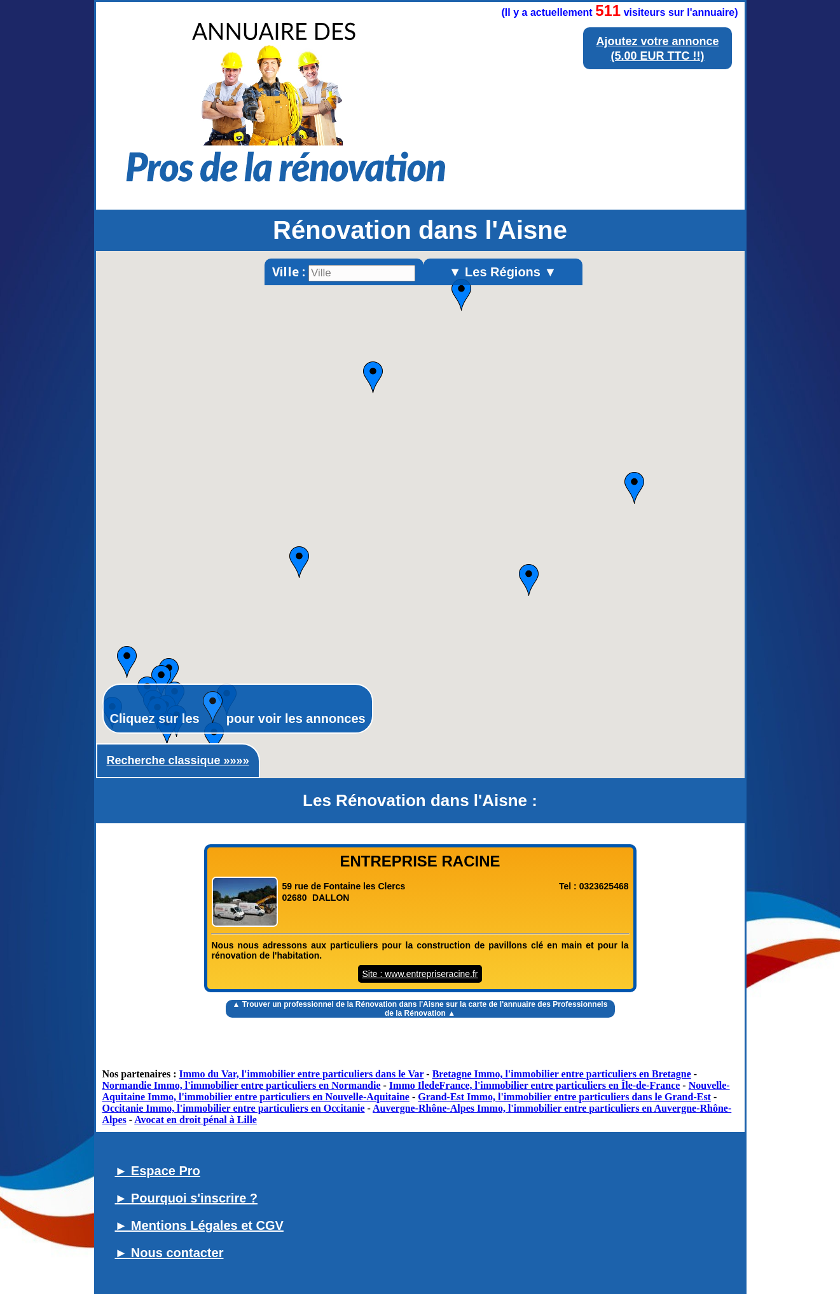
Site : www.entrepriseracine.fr (420, 974)
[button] (299, 562)
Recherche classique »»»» (178, 760)
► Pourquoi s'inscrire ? (186, 1198)
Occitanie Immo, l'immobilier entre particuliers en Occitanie (233, 1108)
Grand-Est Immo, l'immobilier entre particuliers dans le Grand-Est (564, 1096)
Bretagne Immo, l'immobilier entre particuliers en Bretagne (561, 1073)
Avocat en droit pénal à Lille (195, 1119)
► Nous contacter (169, 1253)
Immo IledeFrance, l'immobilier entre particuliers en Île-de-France (534, 1085)
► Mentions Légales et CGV (199, 1225)
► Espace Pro (157, 1171)
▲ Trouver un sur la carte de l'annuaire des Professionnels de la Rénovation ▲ (420, 1009)
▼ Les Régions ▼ (503, 272)
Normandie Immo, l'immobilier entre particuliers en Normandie (241, 1085)
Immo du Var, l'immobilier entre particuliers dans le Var (301, 1073)
